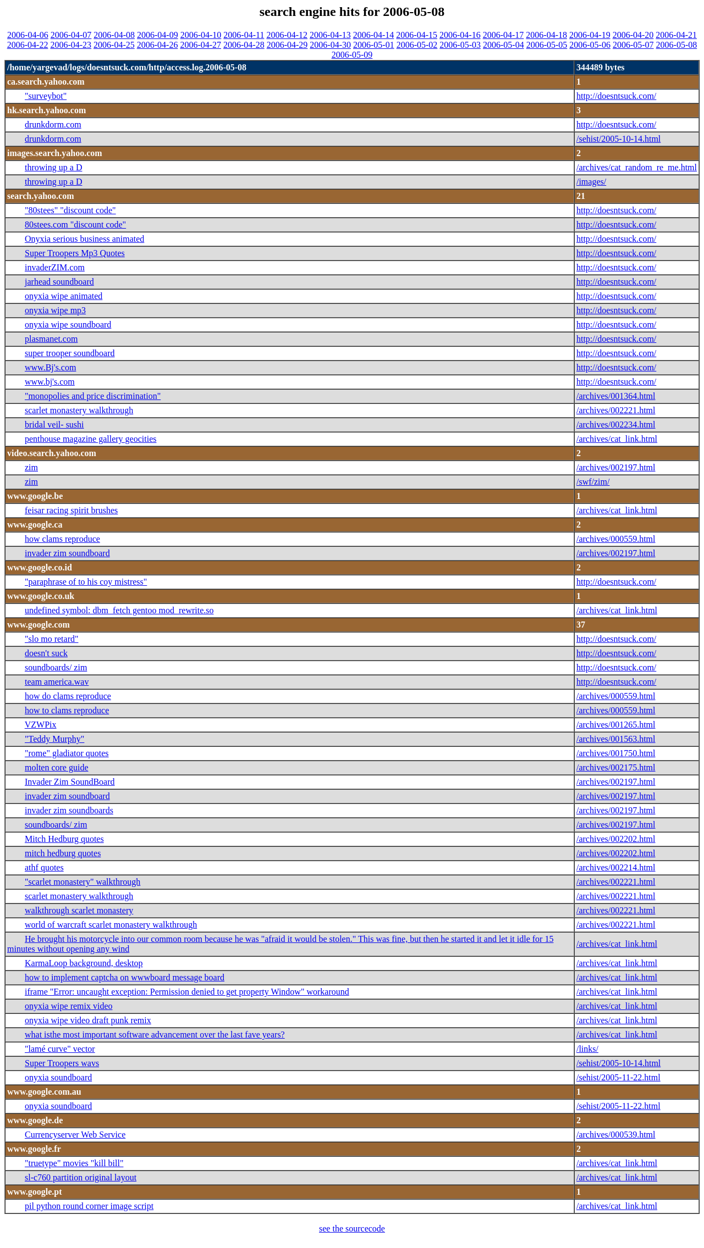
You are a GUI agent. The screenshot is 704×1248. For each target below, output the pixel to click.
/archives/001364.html (616, 396)
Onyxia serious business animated (84, 238)
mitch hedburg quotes (63, 853)
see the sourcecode (352, 1228)
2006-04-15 (416, 35)
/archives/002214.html (616, 867)
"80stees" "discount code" (70, 210)
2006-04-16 (460, 35)
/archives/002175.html (616, 767)
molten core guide (57, 767)
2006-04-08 (114, 35)
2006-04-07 (71, 35)
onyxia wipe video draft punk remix (88, 1020)
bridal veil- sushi (54, 424)
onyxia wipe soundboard (68, 324)
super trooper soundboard (70, 353)
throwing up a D (53, 167)
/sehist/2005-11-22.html (618, 1077)
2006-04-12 (286, 35)
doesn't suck (46, 653)
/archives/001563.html (616, 739)
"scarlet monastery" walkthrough (82, 881)
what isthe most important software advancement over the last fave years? (155, 1034)
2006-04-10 (201, 35)
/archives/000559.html (616, 538)
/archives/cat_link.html (616, 438)
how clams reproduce (62, 538)
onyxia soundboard (58, 1077)
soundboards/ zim (56, 667)
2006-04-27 (200, 44)
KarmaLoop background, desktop (84, 963)
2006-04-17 (503, 35)
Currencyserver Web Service (75, 1134)
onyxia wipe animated (63, 296)
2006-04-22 (27, 44)
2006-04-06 (27, 35)
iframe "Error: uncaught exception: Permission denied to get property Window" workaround (187, 991)
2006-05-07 (633, 44)
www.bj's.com (50, 381)
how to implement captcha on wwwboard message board (124, 977)
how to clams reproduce (67, 710)
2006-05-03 (460, 44)
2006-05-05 (547, 44)
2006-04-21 (676, 35)
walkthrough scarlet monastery (79, 910)
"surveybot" (46, 96)
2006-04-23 (70, 44)
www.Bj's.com (50, 367)
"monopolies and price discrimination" (93, 396)
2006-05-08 (676, 44)
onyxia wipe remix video (69, 1006)
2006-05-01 (373, 44)
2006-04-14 (373, 35)
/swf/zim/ (592, 481)
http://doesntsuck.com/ (616, 96)
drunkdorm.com (53, 124)
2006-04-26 (157, 44)
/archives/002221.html (616, 410)
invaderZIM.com (55, 267)
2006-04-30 (330, 44)
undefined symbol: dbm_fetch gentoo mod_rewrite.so (119, 610)
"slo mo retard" (51, 639)
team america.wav (57, 681)
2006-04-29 (287, 44)
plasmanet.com (51, 338)
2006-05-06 (589, 44)
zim (31, 467)
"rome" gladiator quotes (67, 753)
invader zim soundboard (67, 553)
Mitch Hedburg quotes (64, 839)
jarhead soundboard (59, 281)
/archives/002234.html (616, 424)
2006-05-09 (352, 54)
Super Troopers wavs (62, 1063)
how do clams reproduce (68, 696)
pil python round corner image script (89, 1206)
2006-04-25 (114, 44)
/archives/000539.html (616, 1134)
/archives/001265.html (616, 724)
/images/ (591, 181)
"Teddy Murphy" (54, 739)
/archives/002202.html (616, 839)
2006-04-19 (589, 35)
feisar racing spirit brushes (71, 510)
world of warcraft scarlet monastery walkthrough (111, 924)
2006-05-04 (503, 44)
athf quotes (44, 867)
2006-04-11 (243, 35)
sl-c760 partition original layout (80, 1177)
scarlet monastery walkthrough (79, 410)
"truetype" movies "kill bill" (74, 1163)
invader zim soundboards (69, 810)
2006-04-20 (633, 35)
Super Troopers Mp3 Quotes (75, 253)
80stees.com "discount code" (75, 224)
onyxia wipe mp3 (55, 310)
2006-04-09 (157, 35)
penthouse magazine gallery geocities (90, 438)
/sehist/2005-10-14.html (618, 138)
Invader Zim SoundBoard (70, 781)
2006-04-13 (330, 35)
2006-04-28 (244, 44)
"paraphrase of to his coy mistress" (86, 581)
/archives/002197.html (616, 467)
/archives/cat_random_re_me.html (636, 167)
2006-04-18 (546, 35)
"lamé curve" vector (60, 1048)
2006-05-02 (417, 44)
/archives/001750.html (616, 753)
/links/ (587, 1048)
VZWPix (41, 724)
